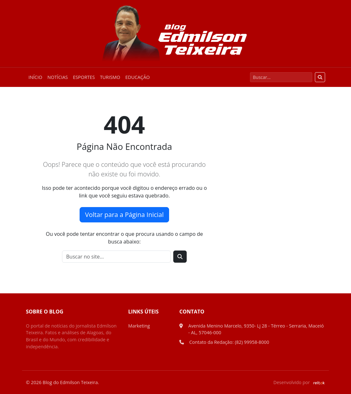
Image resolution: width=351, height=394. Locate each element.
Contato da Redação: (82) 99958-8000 (229, 342)
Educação (137, 77)
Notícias (57, 77)
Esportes (84, 77)
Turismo (110, 77)
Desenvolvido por (299, 382)
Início (35, 77)
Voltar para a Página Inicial (124, 214)
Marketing (139, 326)
